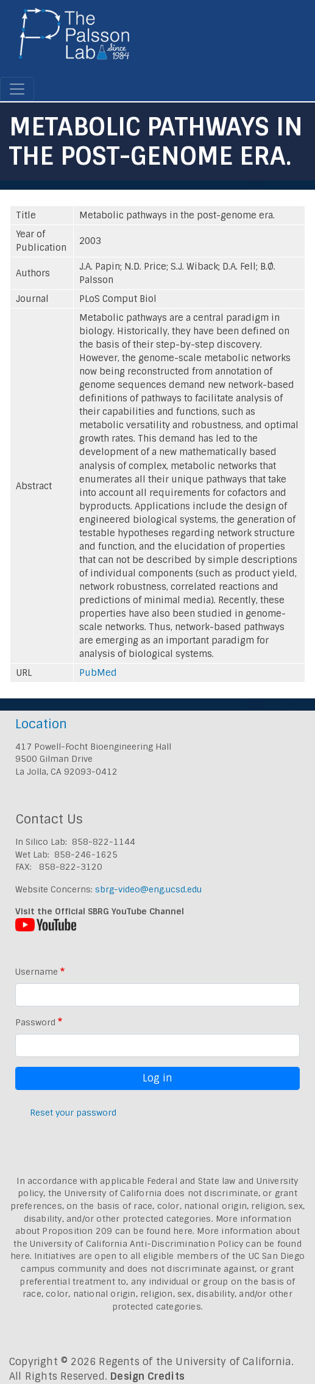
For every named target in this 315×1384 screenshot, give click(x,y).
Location (41, 723)
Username (36, 971)
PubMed (98, 673)
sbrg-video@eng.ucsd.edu (148, 889)
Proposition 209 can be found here (117, 1230)
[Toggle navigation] (17, 89)
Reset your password (73, 1112)
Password (35, 1022)
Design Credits (147, 1376)
